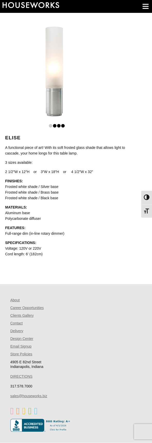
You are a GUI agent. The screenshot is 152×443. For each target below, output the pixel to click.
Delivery (16, 331)
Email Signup (21, 346)
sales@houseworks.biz (28, 396)
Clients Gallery (22, 315)
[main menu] (145, 6)
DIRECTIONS (21, 376)
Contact (16, 323)
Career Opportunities (27, 308)
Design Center (21, 339)
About (15, 300)
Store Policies (21, 354)
